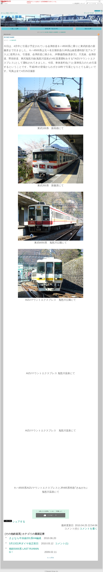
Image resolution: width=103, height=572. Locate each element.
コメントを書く (88, 528)
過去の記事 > (88, 28)
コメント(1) (61, 543)
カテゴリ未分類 (44, 32)
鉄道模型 (56, 32)
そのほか (5, 3)
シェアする (18, 521)
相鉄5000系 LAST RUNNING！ (24, 550)
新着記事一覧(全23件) (51, 28)
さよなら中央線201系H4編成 (25, 538)
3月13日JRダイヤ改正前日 (23, 543)
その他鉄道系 (62, 32)
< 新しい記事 (14, 28)
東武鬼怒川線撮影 (9, 37)
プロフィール (14, 13)
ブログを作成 (92, 3)
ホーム (3, 13)
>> (78, 3)
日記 (7, 13)
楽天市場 (99, 3)
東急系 (51, 32)
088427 (97, 11)
